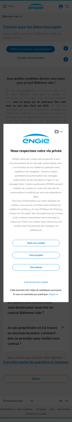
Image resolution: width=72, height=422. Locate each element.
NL (61, 132)
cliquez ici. (53, 294)
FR (56, 132)
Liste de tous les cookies (36, 282)
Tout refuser (36, 267)
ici (30, 209)
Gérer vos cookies (36, 243)
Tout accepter (36, 255)
